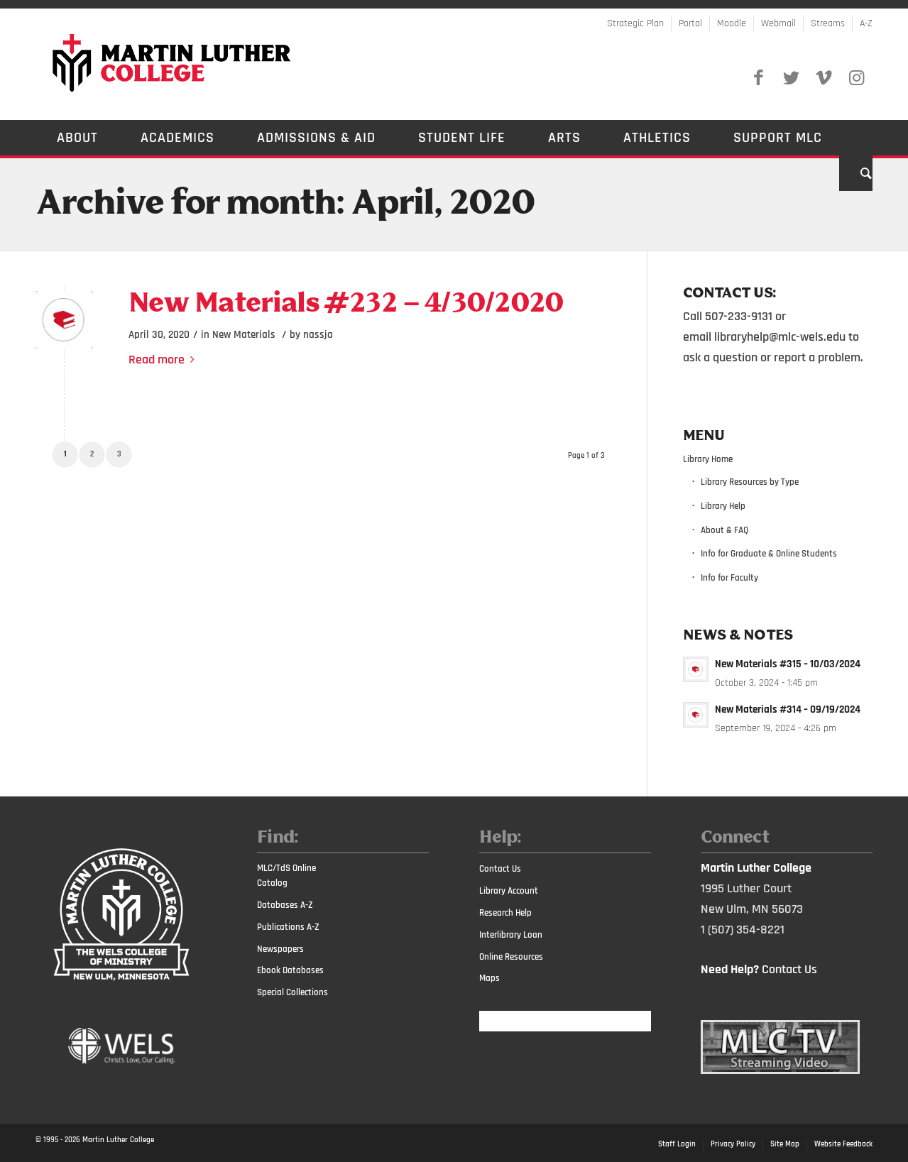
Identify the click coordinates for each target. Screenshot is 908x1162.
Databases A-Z (285, 905)
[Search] (856, 173)
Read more (163, 359)
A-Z (866, 23)
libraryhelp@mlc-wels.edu (780, 337)
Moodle (731, 23)
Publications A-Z (288, 927)
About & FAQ (724, 530)
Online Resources (511, 957)
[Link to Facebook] (758, 78)
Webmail (778, 23)
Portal (690, 23)
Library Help (723, 506)
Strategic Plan (635, 23)
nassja (318, 334)
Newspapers (280, 949)
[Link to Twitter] (791, 78)
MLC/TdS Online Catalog (286, 875)
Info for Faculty (729, 577)
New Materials (243, 334)
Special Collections (292, 992)
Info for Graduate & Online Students (769, 553)
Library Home (708, 459)
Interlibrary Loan (510, 935)
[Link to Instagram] (856, 78)
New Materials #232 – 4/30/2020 (345, 304)
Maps (489, 978)
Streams (828, 23)
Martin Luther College (118, 1140)
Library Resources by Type (750, 482)
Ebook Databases (290, 970)
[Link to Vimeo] (823, 78)
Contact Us (500, 869)
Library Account (508, 891)
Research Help (505, 913)
